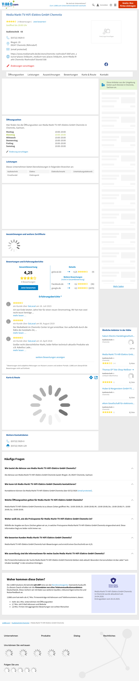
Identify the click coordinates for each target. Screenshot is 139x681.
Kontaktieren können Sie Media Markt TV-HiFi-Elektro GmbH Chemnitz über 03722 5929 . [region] (48, 490)
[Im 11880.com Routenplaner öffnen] (91, 377)
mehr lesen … (19, 315)
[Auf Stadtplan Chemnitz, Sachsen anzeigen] (96, 377)
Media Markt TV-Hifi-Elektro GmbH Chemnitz (118, 354)
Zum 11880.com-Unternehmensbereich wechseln (68, 5)
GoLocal (32, 306)
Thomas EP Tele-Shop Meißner (116, 369)
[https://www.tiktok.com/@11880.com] (20, 670)
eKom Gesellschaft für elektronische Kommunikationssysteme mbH (118, 403)
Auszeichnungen (51, 74)
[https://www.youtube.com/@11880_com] (33, 670)
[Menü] (116, 5)
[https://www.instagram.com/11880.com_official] (13, 670)
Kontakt (104, 74)
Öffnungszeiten (16, 74)
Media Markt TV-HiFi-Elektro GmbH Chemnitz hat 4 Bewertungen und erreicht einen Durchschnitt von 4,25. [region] (49, 544)
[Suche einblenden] (94, 5)
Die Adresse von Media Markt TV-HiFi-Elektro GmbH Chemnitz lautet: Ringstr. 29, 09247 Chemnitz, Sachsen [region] (49, 475)
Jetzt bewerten (28, 287)
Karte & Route (89, 74)
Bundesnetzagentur (60, 585)
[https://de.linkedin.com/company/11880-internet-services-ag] (27, 670)
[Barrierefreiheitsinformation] (112, 5)
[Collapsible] (132, 468)
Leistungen (33, 74)
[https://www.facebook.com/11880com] (6, 670)
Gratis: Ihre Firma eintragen (128, 4)
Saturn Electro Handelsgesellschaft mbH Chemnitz (118, 335)
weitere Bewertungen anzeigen (50, 357)
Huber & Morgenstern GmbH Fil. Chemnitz (118, 388)
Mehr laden (118, 286)
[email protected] (85, 490)
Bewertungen (71, 74)
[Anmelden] (103, 5)
